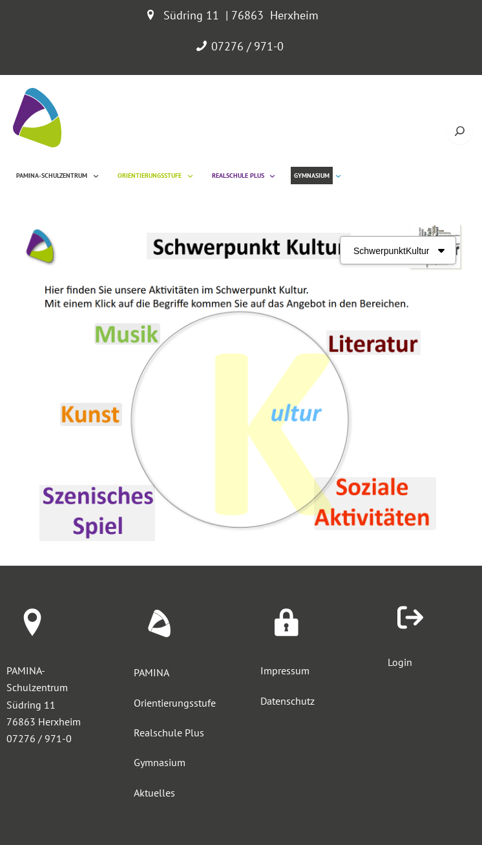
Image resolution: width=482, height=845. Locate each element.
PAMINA (151, 672)
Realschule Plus (169, 731)
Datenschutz (287, 700)
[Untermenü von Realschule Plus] (272, 175)
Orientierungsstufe (175, 702)
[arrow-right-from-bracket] (410, 617)
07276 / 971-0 (247, 46)
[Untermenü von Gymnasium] (338, 175)
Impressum (284, 670)
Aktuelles (154, 790)
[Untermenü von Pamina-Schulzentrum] (96, 175)
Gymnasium (159, 760)
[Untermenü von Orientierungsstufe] (190, 175)
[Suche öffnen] (459, 131)
